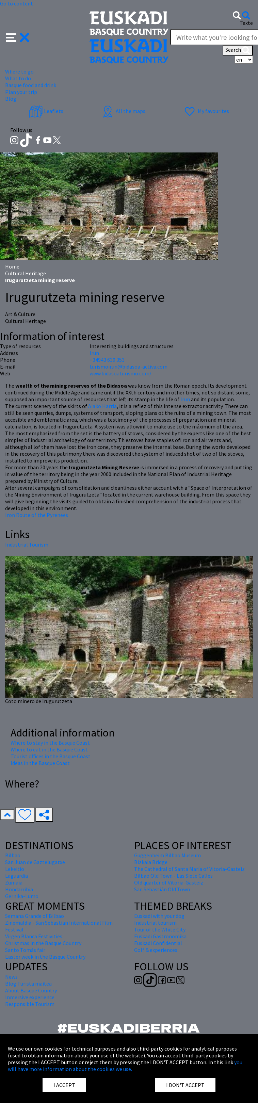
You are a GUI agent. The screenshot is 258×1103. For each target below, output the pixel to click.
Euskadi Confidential (158, 943)
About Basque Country (31, 990)
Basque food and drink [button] (30, 85)
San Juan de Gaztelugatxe (35, 862)
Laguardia (16, 875)
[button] (18, 36)
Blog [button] (10, 98)
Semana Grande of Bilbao (34, 915)
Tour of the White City (160, 929)
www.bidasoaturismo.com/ (120, 373)
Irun (185, 399)
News (11, 976)
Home (12, 266)
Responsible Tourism (29, 1004)
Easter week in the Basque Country (45, 956)
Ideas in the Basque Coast (40, 763)
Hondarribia (19, 889)
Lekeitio (14, 868)
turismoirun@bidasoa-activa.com (128, 366)
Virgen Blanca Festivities (33, 936)
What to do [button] (18, 78)
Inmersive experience (29, 997)
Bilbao (12, 855)
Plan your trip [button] (21, 91)
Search (237, 50)
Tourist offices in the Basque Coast (51, 756)
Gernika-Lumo (21, 896)
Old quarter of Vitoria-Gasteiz (168, 882)
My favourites (206, 111)
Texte (246, 22)
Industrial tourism (155, 922)
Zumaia (13, 882)
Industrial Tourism (26, 544)
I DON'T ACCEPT (185, 1085)
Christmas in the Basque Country (43, 943)
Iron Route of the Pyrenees (36, 515)
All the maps (123, 111)
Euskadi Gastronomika (160, 936)
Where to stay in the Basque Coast (50, 742)
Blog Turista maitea (28, 983)
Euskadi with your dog (159, 915)
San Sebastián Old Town (162, 889)
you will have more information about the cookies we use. (125, 1065)
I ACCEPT (64, 1085)
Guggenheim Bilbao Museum (167, 855)
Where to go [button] (19, 71)
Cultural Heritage (25, 273)
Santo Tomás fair (25, 949)
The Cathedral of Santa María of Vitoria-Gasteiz (189, 868)
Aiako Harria (102, 406)
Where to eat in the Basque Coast (49, 749)
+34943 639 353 (107, 359)
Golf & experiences (155, 949)
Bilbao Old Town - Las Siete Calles (173, 875)
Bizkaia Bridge (150, 862)
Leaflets (46, 111)
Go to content (16, 3)
